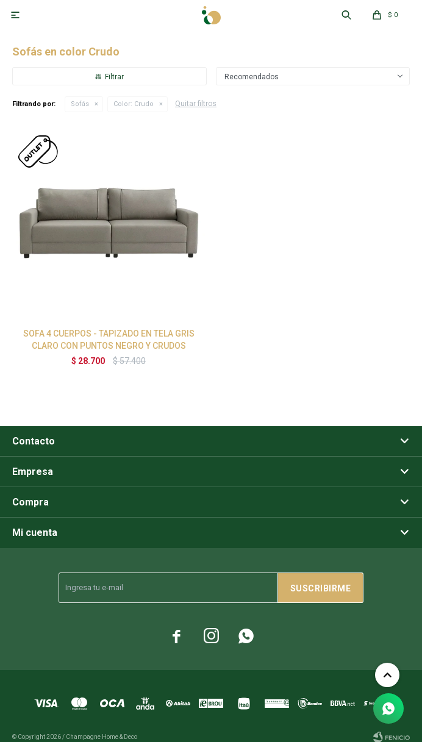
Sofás (80, 104)
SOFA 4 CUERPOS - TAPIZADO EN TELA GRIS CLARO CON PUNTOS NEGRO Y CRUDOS (109, 340)
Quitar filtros (195, 103)
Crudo (133, 104)
